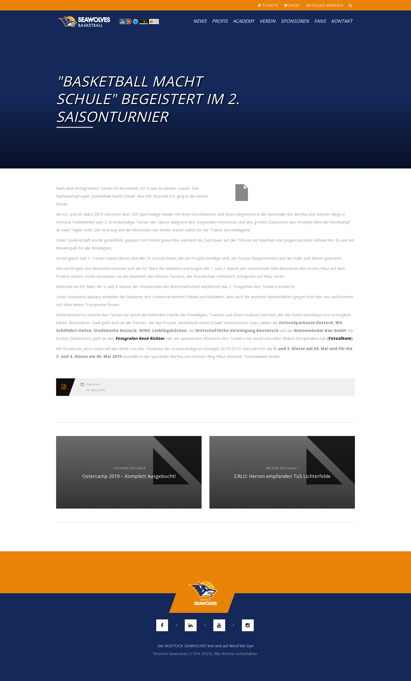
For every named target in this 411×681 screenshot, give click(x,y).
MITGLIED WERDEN (324, 5)
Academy (243, 21)
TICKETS (267, 5)
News (200, 21)
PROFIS (220, 21)
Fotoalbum (340, 338)
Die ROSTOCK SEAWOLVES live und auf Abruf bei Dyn (205, 645)
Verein (267, 21)
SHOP (291, 5)
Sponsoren (295, 21)
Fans (320, 21)
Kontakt (341, 21)
